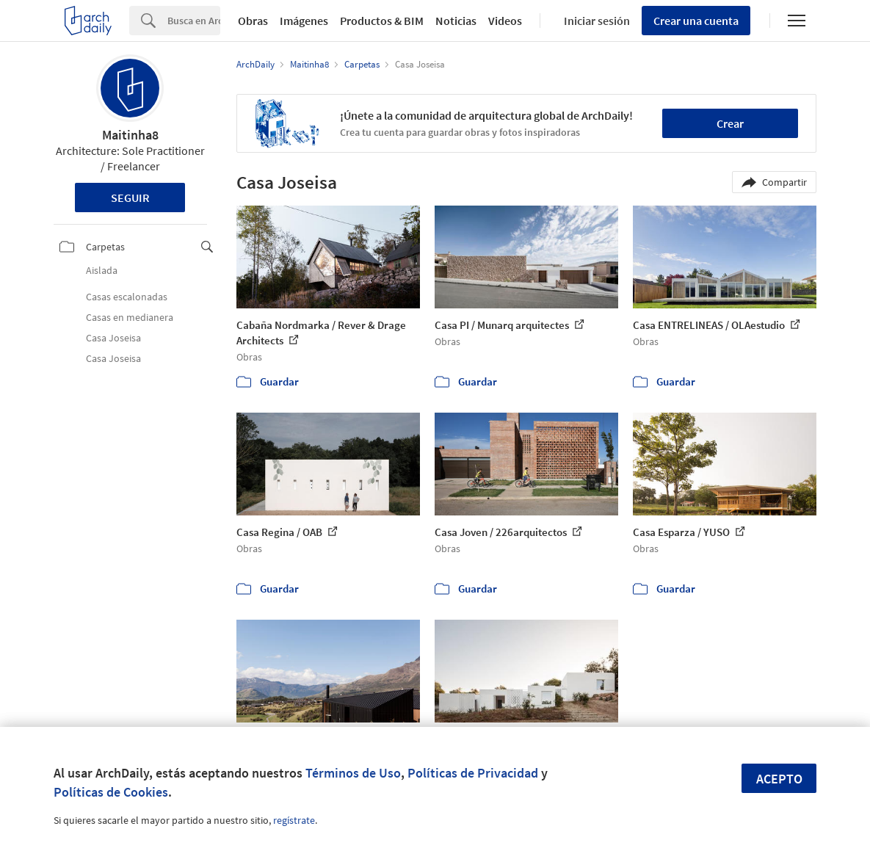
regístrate (294, 820)
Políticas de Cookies (111, 791)
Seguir (130, 197)
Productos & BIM (382, 20)
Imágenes (304, 20)
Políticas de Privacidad (472, 772)
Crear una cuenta (696, 20)
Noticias (455, 20)
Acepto (779, 778)
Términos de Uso (353, 772)
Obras (253, 20)
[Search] (193, 20)
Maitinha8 (130, 134)
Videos (505, 20)
